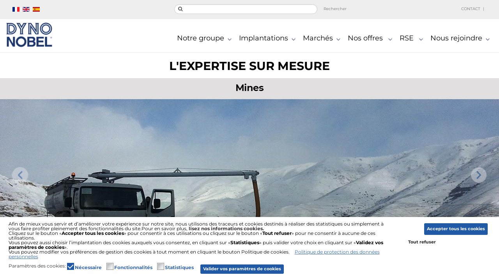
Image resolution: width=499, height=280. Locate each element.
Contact (470, 8)
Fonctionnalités (133, 267)
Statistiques (179, 267)
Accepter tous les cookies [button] (456, 228)
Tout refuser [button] (422, 242)
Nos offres (372, 39)
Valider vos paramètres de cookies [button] (242, 268)
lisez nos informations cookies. (226, 228)
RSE (413, 39)
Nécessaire (88, 267)
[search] (245, 9)
